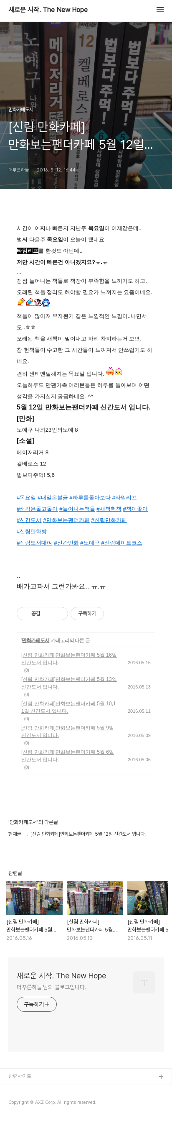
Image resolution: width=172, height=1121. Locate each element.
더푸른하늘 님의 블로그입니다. (51, 987)
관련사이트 (19, 1076)
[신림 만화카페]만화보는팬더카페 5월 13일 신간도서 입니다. (69, 683)
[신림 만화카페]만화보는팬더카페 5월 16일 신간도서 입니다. (69, 658)
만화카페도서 (35, 640)
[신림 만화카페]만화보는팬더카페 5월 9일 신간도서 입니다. (67, 731)
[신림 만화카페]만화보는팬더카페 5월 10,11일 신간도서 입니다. (68, 707)
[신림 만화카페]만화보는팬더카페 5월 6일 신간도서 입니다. (67, 756)
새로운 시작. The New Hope (48, 10)
